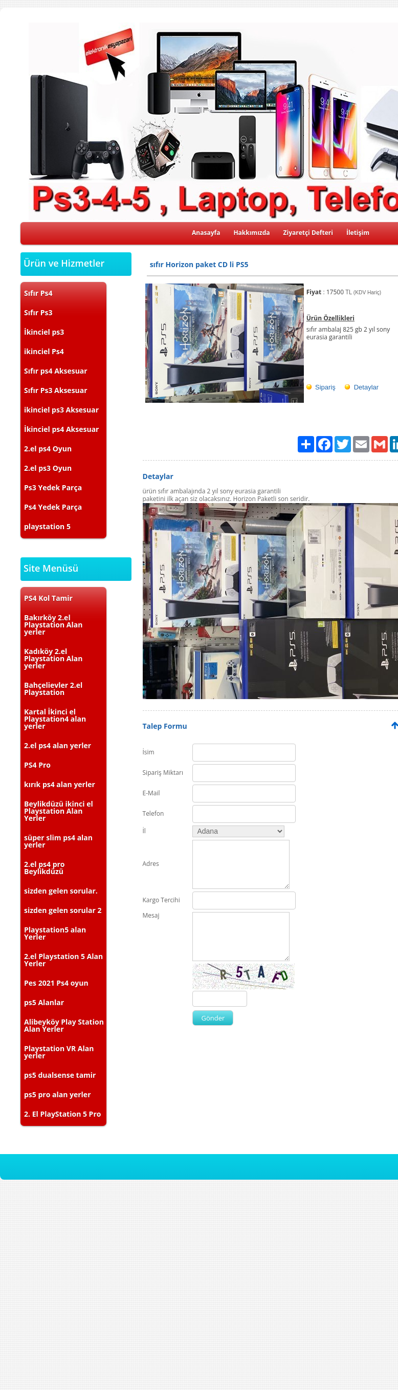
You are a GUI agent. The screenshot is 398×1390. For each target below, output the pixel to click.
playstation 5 (47, 526)
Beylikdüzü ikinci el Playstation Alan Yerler (58, 811)
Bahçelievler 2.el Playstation (53, 688)
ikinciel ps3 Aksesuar (61, 410)
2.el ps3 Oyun (48, 468)
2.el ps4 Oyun (48, 448)
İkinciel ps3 (44, 332)
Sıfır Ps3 (38, 312)
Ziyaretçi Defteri (308, 232)
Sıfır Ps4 (38, 293)
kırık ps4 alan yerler (59, 784)
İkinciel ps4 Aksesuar (61, 429)
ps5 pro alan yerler (57, 1094)
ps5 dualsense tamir (60, 1075)
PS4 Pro (37, 765)
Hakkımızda (251, 232)
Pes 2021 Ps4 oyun (56, 983)
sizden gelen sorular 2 (63, 910)
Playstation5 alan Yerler (55, 933)
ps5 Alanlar (44, 1002)
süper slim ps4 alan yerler (58, 841)
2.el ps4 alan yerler (57, 745)
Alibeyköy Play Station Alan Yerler (64, 1025)
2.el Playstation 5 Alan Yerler (63, 959)
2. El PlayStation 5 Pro (62, 1114)
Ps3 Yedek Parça (53, 487)
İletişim (357, 232)
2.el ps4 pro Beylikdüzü (44, 867)
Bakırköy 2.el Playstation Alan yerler (53, 625)
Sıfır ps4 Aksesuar (55, 371)
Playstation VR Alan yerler (59, 1052)
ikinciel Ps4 (44, 351)
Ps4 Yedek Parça (53, 507)
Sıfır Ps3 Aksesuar (55, 390)
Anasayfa (206, 232)
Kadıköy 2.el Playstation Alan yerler (53, 658)
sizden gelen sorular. (61, 891)
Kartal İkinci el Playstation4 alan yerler (55, 719)
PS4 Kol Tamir (48, 598)
